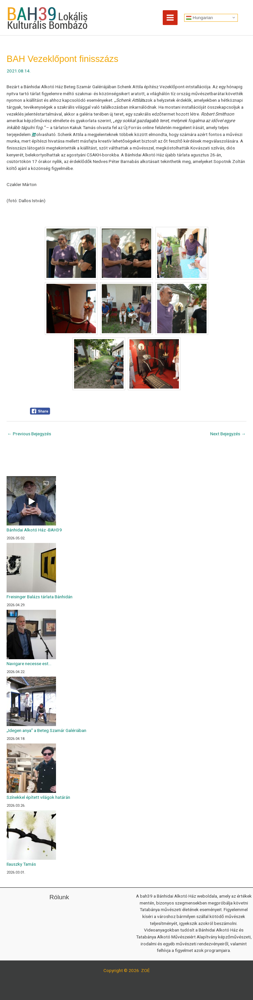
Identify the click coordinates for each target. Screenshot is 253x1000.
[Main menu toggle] (170, 17)
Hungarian (199, 17)
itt (33, 134)
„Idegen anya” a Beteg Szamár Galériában (46, 730)
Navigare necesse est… (29, 663)
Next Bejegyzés (228, 433)
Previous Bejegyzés (29, 433)
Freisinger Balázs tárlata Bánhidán (39, 596)
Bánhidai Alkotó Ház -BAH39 (34, 529)
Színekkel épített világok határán (38, 797)
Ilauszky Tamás (21, 864)
